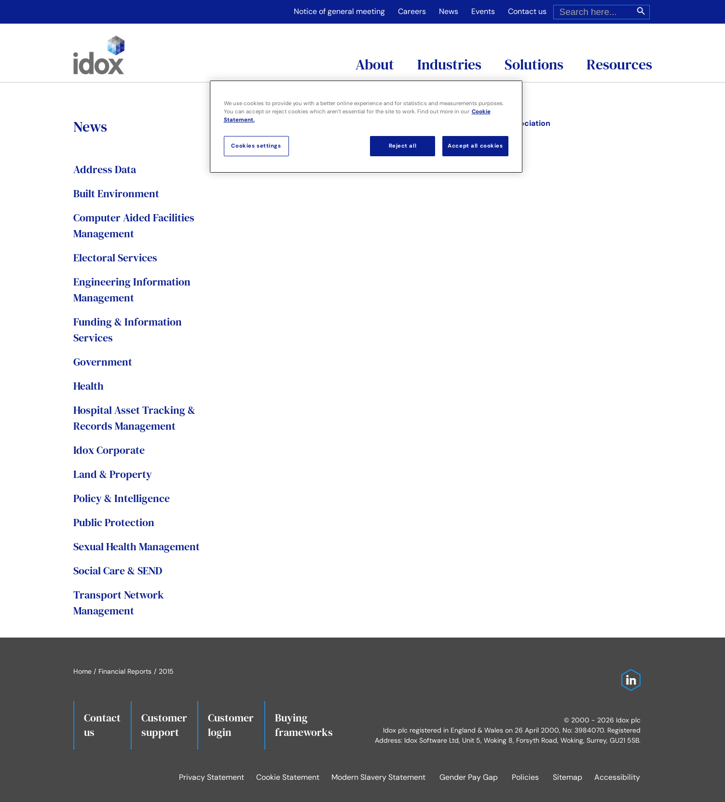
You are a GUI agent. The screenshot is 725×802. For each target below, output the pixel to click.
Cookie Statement (287, 777)
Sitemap (567, 777)
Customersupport (164, 724)
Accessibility (617, 777)
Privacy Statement (211, 777)
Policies (525, 777)
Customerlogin (231, 724)
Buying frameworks (304, 724)
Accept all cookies (475, 146)
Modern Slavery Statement (378, 777)
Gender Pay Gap (468, 777)
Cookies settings (256, 146)
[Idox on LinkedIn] (628, 673)
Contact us (102, 724)
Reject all (403, 146)
